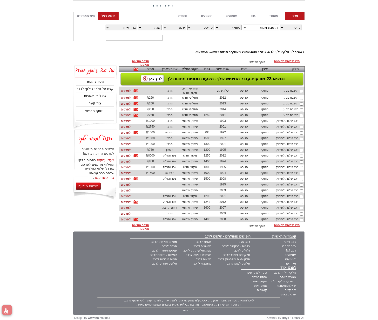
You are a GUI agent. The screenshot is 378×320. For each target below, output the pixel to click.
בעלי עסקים (105, 160)
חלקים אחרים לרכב (164, 263)
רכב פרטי (290, 242)
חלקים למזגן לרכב (238, 263)
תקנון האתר (259, 281)
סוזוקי (234, 52)
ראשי (300, 52)
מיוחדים (291, 263)
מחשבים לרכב (202, 246)
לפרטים (126, 91)
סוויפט (224, 52)
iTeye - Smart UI (293, 318)
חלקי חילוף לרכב (285, 272)
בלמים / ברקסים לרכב (236, 246)
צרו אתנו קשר (104, 177)
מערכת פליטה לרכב (198, 255)
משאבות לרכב (202, 263)
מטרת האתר (95, 81)
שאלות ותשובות (95, 96)
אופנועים (290, 255)
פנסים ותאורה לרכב (164, 250)
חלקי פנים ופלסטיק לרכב (234, 259)
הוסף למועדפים (257, 272)
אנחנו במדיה (259, 277)
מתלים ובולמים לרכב (164, 242)
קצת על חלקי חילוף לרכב (95, 89)
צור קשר (95, 103)
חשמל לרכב (203, 242)
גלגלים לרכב (242, 250)
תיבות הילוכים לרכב (165, 259)
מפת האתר (260, 285)
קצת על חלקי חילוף (283, 281)
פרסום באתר (288, 294)
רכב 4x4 (290, 250)
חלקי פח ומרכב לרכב (236, 255)
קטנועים (290, 259)
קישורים (262, 290)
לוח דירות (189, 310)
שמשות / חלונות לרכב (163, 255)
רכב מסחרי (289, 246)
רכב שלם (244, 242)
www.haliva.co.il (99, 318)
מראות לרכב (203, 259)
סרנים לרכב (169, 246)
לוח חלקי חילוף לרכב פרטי (277, 52)
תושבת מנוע (249, 52)
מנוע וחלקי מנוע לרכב (197, 250)
